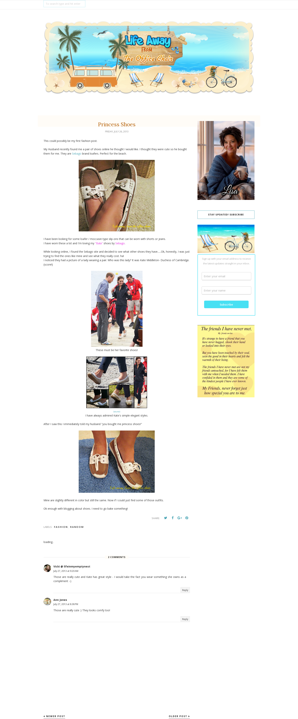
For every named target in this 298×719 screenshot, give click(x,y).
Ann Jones (60, 600)
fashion (61, 527)
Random (77, 527)
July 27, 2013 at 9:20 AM (65, 571)
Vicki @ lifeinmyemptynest (71, 566)
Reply (185, 590)
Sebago (76, 153)
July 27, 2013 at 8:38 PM (65, 604)
